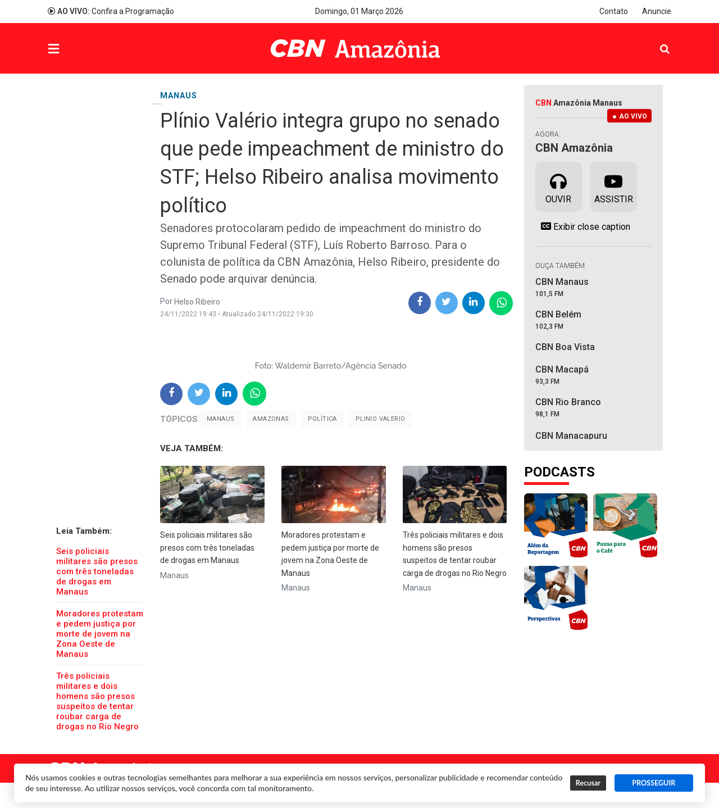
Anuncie (656, 11)
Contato (613, 11)
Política (322, 419)
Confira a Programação (111, 11)
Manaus (220, 419)
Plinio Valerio (381, 419)
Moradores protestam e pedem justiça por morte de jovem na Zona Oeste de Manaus (99, 634)
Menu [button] (76, 49)
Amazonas (271, 419)
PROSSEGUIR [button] (653, 783)
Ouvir (558, 186)
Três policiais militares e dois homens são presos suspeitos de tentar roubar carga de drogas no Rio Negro (97, 701)
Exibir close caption (582, 226)
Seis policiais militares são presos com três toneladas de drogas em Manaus (97, 571)
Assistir (613, 186)
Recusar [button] (588, 783)
